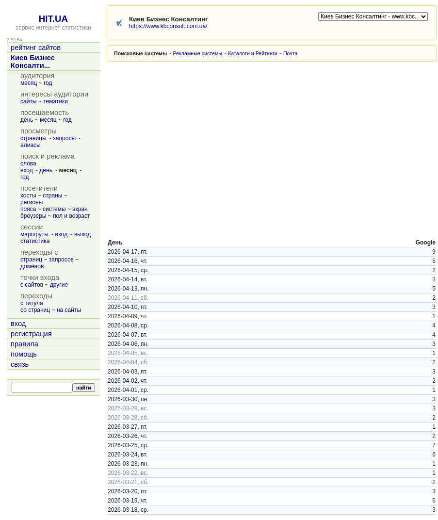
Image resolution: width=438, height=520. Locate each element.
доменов (32, 266)
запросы (64, 138)
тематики (55, 101)
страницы (33, 138)
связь (20, 364)
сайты (28, 101)
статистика (34, 241)
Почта (290, 53)
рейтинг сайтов (36, 47)
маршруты (34, 234)
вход (26, 170)
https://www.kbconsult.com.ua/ (168, 26)
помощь (24, 354)
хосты (28, 195)
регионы (31, 202)
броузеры (33, 215)
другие (59, 284)
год (48, 83)
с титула (31, 303)
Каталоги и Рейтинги (252, 53)
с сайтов (31, 284)
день (26, 119)
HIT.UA (53, 19)
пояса (28, 209)
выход (82, 234)
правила (24, 344)
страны (52, 195)
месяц (28, 83)
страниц (31, 259)
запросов (61, 259)
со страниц (35, 310)
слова (28, 163)
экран (79, 209)
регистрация (31, 334)
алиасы (30, 145)
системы (54, 209)
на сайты (69, 310)
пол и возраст (71, 215)
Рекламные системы (197, 53)
